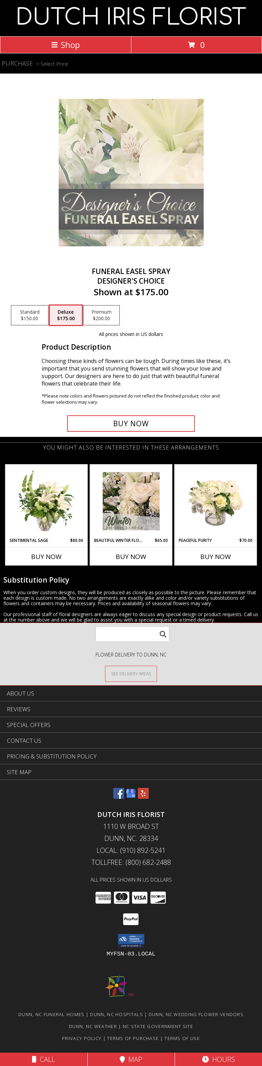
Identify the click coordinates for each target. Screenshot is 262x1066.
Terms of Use (182, 1038)
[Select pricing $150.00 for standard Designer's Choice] (29, 315)
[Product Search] (132, 634)
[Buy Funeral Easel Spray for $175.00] (131, 423)
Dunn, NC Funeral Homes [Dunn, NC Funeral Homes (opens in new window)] (51, 1014)
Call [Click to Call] (43, 1059)
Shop (65, 44)
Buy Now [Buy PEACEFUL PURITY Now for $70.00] (215, 556)
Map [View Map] (131, 1059)
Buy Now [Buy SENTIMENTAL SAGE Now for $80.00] (46, 556)
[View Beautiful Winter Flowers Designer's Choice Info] (131, 501)
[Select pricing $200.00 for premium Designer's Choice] (101, 315)
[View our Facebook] (118, 797)
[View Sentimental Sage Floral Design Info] (46, 501)
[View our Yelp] (143, 797)
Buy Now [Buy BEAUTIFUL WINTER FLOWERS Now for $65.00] (131, 556)
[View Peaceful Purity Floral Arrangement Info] (215, 501)
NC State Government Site (158, 1026)
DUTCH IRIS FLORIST (131, 17)
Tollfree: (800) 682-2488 (131, 862)
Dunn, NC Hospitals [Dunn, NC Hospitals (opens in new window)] (116, 1014)
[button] (131, 941)
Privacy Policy (81, 1038)
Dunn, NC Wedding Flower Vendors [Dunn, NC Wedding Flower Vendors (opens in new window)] (196, 1014)
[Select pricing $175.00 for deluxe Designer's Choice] (66, 315)
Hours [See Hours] (218, 1059)
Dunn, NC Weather (93, 1026)
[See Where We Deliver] (131, 673)
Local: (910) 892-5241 (131, 850)
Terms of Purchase (133, 1038)
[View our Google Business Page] (131, 797)
